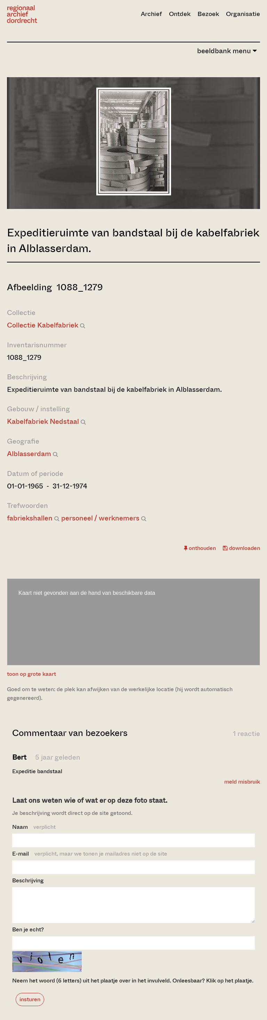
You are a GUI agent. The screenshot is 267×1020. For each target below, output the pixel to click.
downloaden (241, 548)
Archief (151, 13)
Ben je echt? (28, 936)
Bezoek (208, 13)
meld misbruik (242, 782)
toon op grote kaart (31, 674)
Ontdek (180, 13)
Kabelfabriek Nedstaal (43, 421)
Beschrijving (27, 880)
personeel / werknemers (100, 518)
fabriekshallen (29, 518)
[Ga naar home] (45, 14)
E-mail (89, 854)
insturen (29, 1006)
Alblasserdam (29, 454)
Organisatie (243, 13)
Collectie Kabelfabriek (42, 325)
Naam (34, 827)
